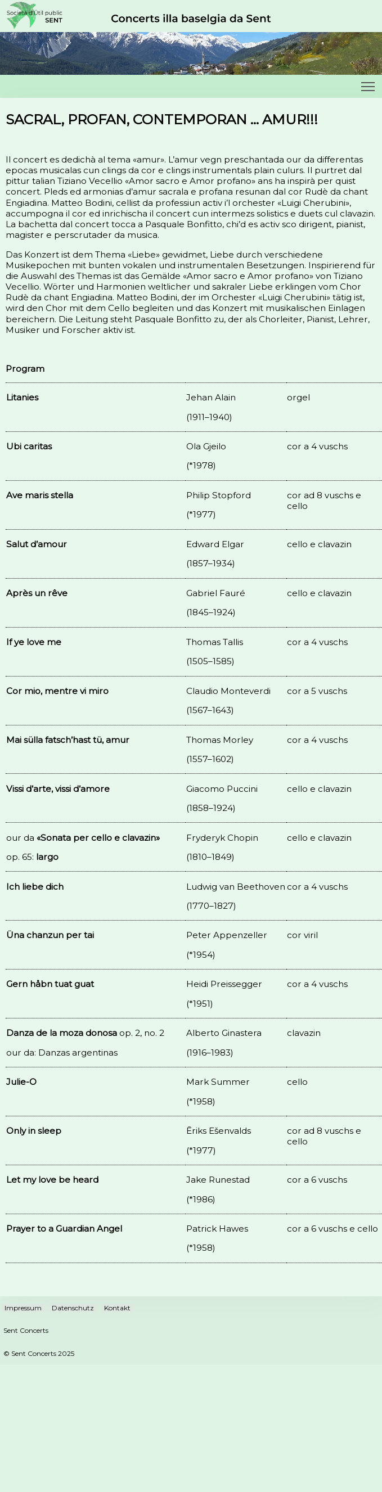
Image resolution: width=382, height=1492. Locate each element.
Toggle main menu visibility (368, 83)
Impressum (23, 1308)
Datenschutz (73, 1308)
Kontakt (117, 1308)
